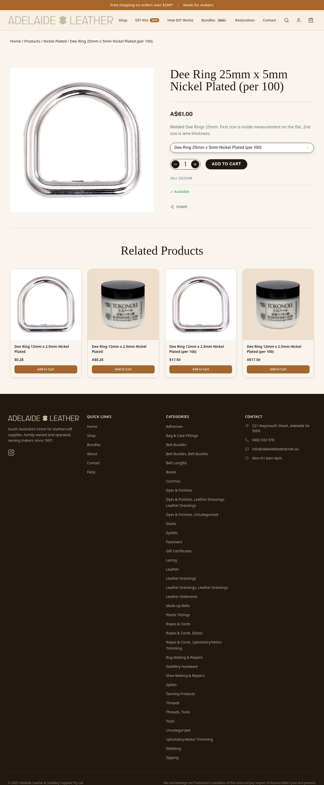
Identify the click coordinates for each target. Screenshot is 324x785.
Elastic (171, 523)
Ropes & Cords (178, 623)
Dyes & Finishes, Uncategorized (192, 514)
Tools (170, 721)
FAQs (91, 472)
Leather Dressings (181, 578)
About (92, 453)
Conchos (173, 481)
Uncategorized (178, 730)
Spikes (171, 684)
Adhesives (174, 426)
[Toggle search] (286, 20)
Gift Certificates (179, 551)
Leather (172, 569)
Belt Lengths (176, 462)
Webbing (173, 748)
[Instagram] (11, 453)
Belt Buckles (176, 444)
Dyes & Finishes (179, 490)
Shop (123, 20)
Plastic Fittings (178, 614)
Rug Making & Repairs (184, 657)
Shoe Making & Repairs (185, 675)
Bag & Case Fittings (182, 435)
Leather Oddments (181, 596)
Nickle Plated (55, 41)
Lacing (171, 560)
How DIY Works (180, 20)
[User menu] (299, 20)
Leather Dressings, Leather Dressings (197, 587)
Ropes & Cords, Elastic (184, 633)
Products (32, 41)
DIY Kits (147, 20)
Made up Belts (178, 605)
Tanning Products (180, 693)
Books (171, 472)
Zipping (172, 757)
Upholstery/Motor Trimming (189, 739)
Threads (172, 702)
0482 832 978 (263, 439)
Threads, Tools (178, 712)
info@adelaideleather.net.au (275, 449)
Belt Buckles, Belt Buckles (187, 453)
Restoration (245, 20)
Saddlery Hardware (182, 666)
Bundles (214, 20)
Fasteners (174, 541)
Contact (269, 20)
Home (15, 41)
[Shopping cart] (311, 20)
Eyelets (172, 532)
